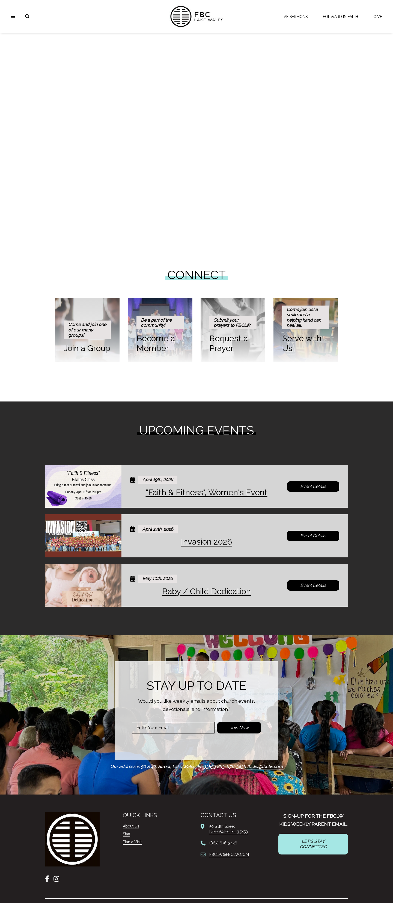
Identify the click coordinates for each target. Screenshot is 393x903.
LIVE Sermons (294, 16)
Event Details (313, 486)
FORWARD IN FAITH (340, 16)
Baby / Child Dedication (206, 591)
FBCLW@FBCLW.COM (229, 854)
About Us (131, 826)
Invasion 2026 (206, 541)
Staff (126, 834)
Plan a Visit (132, 842)
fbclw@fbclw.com (265, 766)
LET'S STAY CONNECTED (313, 844)
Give (377, 16)
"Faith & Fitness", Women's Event (206, 492)
